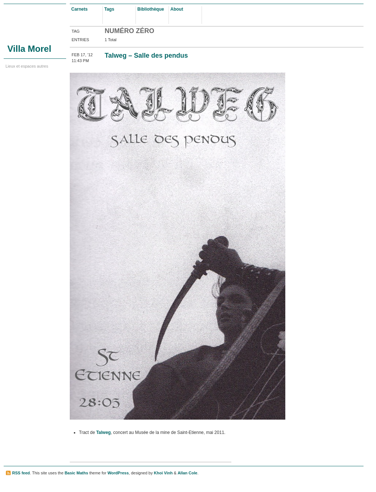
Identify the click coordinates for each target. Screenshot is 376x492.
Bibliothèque (150, 9)
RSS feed (21, 473)
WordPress (118, 473)
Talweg (103, 432)
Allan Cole (188, 473)
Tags (109, 9)
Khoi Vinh (163, 473)
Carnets (79, 9)
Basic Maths (76, 473)
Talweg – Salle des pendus (146, 55)
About (176, 9)
